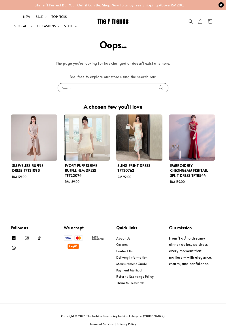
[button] (191, 21)
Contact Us (124, 251)
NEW (26, 17)
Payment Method (129, 270)
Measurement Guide (131, 264)
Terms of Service (102, 324)
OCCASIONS (46, 26)
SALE (39, 17)
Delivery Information (132, 257)
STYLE (68, 26)
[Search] (161, 87)
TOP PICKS (59, 17)
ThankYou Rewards (130, 283)
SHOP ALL (21, 26)
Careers (122, 244)
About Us (123, 238)
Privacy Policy (126, 324)
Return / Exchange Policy (135, 276)
